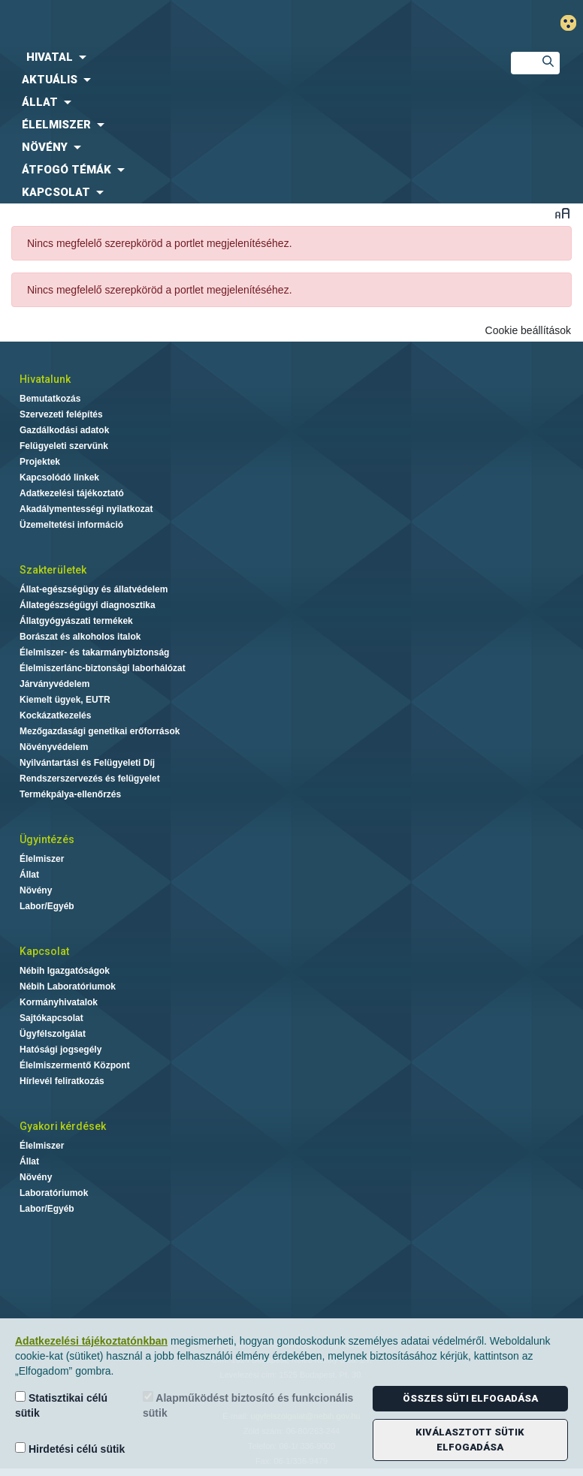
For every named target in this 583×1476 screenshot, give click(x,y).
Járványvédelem (54, 684)
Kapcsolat (44, 951)
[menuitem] (243, 57)
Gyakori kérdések (63, 1126)
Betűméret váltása (562, 212)
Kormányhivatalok (59, 1002)
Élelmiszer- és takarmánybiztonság (94, 652)
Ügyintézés (47, 839)
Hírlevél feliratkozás (62, 1081)
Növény (36, 890)
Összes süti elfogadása (470, 1398)
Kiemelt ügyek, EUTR (65, 699)
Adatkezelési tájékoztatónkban (91, 1341)
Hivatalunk (45, 379)
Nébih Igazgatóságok (65, 970)
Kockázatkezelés (55, 715)
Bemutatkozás (50, 398)
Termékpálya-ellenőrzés (70, 794)
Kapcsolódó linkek (59, 477)
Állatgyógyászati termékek (76, 621)
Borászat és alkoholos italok (80, 636)
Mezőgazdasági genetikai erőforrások (100, 731)
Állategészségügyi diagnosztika (88, 605)
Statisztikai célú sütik (61, 1405)
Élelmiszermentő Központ (75, 1065)
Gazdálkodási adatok (64, 430)
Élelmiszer (42, 859)
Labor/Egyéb (47, 906)
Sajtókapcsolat (51, 1018)
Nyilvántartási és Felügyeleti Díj (87, 763)
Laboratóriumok (54, 1193)
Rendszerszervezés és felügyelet (90, 778)
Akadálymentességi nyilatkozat (86, 509)
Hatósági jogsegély (60, 1049)
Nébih (198, 24)
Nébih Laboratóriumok (68, 986)
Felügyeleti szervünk (64, 446)
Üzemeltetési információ (71, 525)
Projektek (40, 461)
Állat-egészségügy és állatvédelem (94, 589)
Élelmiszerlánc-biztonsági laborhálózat (103, 668)
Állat (29, 874)
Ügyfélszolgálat (53, 1034)
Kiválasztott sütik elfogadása (469, 1439)
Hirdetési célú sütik (70, 1448)
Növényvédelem (54, 747)
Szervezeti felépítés (61, 414)
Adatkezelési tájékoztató (72, 493)
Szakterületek (53, 570)
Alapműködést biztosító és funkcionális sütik (248, 1405)
